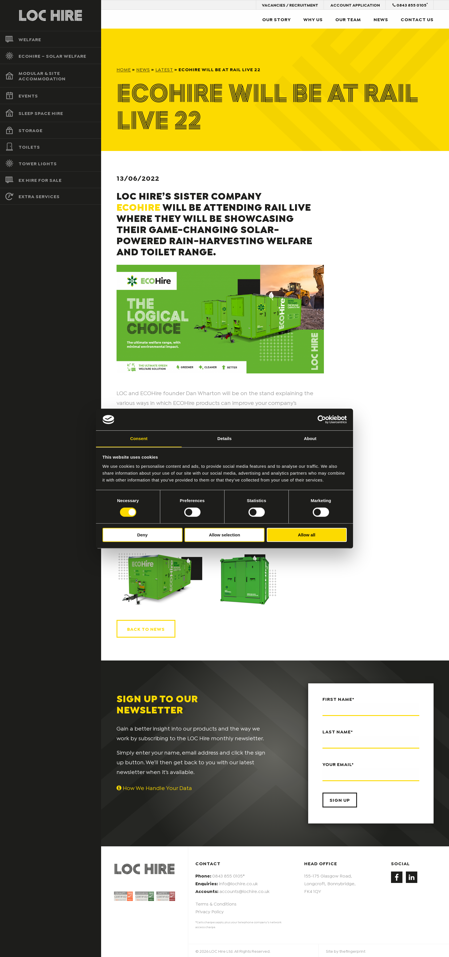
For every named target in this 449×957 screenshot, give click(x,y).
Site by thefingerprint (345, 950)
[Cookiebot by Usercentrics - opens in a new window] (322, 419)
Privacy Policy (209, 910)
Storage (31, 130)
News (381, 19)
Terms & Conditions (215, 902)
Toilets (29, 147)
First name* (370, 705)
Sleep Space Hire (41, 113)
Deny (142, 534)
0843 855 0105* (228, 875)
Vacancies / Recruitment (289, 4)
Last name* (370, 738)
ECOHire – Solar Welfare (52, 55)
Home (124, 69)
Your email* (370, 770)
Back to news (146, 628)
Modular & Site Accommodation (42, 75)
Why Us (313, 19)
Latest (164, 69)
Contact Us (417, 19)
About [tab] (310, 438)
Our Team (348, 19)
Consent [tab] (139, 438)
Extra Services (39, 196)
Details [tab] (224, 438)
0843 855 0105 (410, 4)
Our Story (276, 19)
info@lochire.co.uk (238, 882)
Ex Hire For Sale (40, 179)
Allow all (306, 534)
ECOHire (139, 206)
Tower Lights (38, 163)
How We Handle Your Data (154, 786)
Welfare (30, 39)
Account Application (355, 4)
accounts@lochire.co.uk (244, 890)
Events (28, 95)
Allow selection (224, 534)
